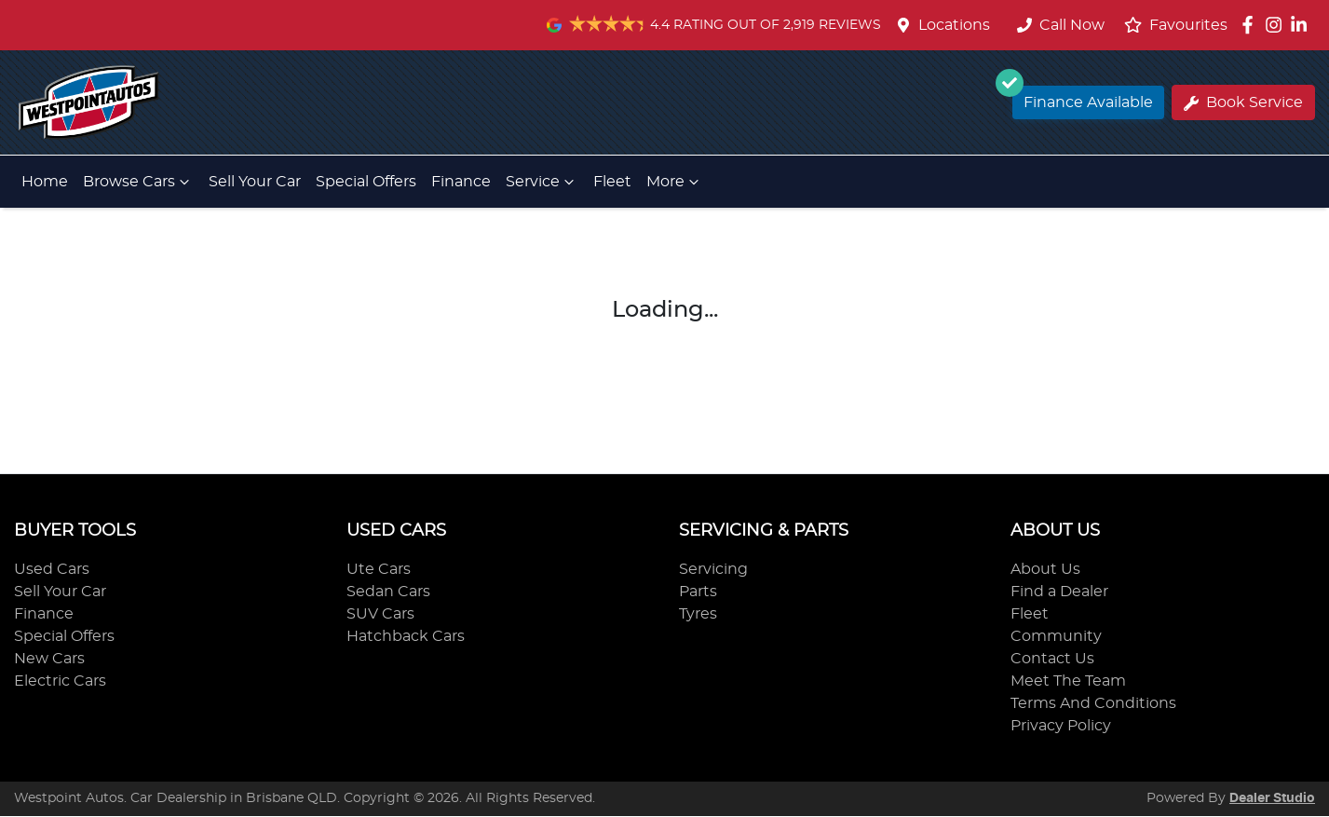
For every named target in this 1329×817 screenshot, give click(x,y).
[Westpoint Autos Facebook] (1251, 25)
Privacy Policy (1060, 725)
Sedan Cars (388, 591)
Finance (461, 181)
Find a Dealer (1059, 591)
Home (44, 181)
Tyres (698, 613)
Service (542, 181)
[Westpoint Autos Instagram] (1277, 25)
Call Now (1061, 25)
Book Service (1243, 103)
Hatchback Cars (405, 636)
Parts (698, 591)
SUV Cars (380, 613)
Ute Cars (378, 569)
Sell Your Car (255, 181)
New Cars (49, 658)
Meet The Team (1068, 681)
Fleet (612, 181)
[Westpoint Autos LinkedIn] (1302, 25)
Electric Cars (60, 681)
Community (1056, 636)
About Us (1045, 569)
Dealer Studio (1272, 798)
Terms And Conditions (1093, 703)
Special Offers (366, 181)
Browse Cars (138, 181)
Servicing (713, 569)
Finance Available (1082, 98)
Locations (954, 25)
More (674, 181)
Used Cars (51, 569)
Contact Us (1052, 658)
